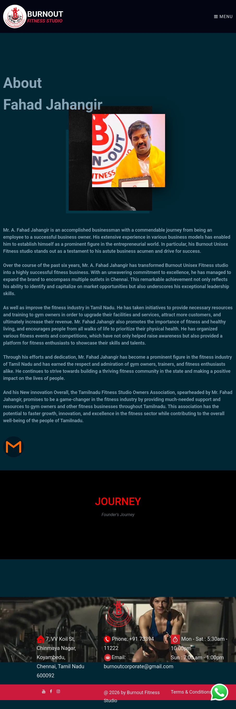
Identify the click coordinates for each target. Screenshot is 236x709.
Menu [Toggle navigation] (223, 16)
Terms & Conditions (191, 692)
